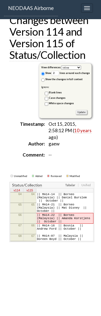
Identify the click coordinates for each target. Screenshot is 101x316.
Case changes (57, 97)
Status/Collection (47, 55)
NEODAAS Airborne (31, 8)
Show (46, 74)
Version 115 (36, 43)
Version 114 (36, 31)
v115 (30, 190)
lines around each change (71, 73)
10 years (83, 130)
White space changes (61, 103)
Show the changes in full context (62, 80)
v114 (17, 190)
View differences (51, 67)
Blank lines (55, 92)
